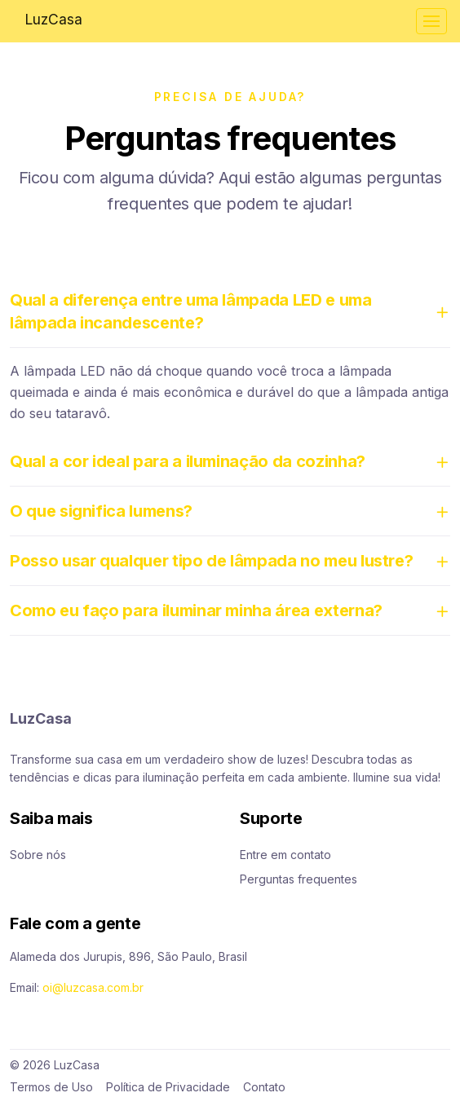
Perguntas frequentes (298, 879)
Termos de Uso (51, 1087)
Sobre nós (38, 854)
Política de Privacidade (168, 1087)
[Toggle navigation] (431, 21)
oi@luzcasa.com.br (93, 987)
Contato (264, 1087)
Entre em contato (285, 854)
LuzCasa (53, 19)
